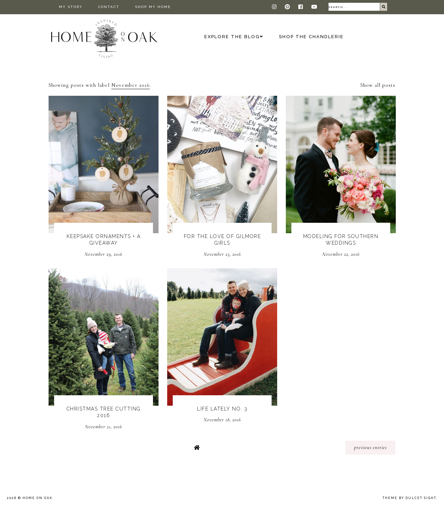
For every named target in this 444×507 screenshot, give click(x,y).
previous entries (370, 447)
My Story (71, 7)
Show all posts (377, 85)
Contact (108, 7)
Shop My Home (153, 7)
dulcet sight (420, 498)
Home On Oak (37, 498)
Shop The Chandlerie (311, 36)
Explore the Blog (232, 36)
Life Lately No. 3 (222, 409)
